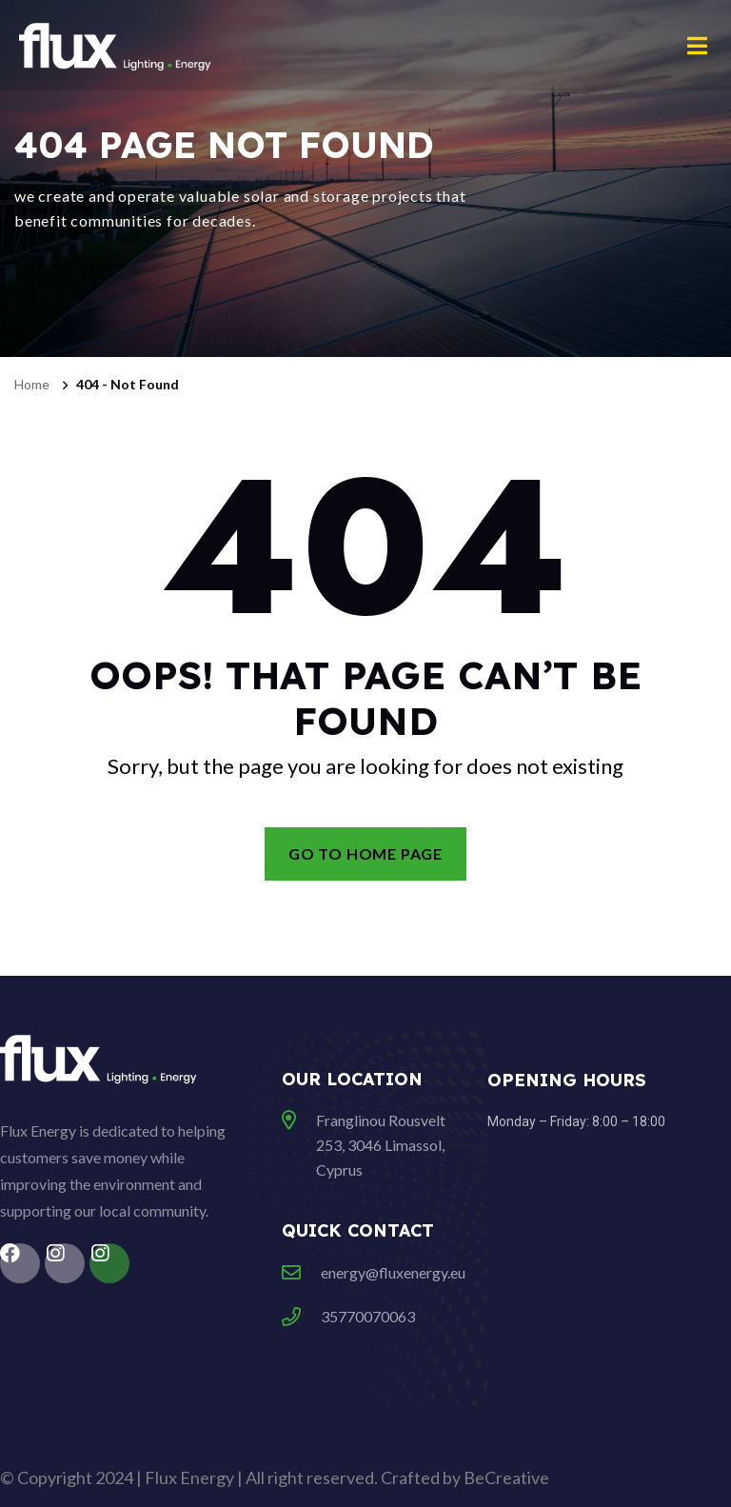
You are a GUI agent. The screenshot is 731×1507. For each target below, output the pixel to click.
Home (31, 384)
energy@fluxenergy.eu (393, 1272)
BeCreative (506, 1477)
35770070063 (368, 1316)
